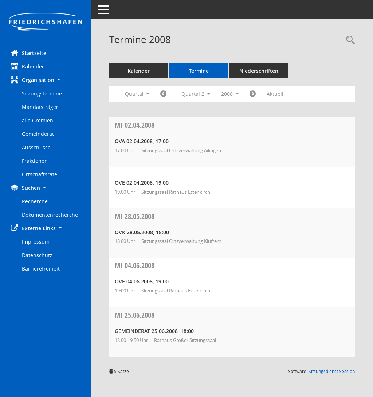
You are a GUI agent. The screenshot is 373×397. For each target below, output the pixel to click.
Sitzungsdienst (332, 371)
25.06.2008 (134, 315)
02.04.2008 (134, 125)
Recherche (35, 201)
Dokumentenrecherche (50, 214)
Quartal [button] (137, 93)
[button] (45, 80)
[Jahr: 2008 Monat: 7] (252, 94)
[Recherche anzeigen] (348, 40)
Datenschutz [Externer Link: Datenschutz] (37, 255)
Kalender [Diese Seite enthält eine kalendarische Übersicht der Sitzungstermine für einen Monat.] (27, 66)
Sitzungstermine (42, 93)
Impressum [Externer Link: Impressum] (36, 241)
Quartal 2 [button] (195, 93)
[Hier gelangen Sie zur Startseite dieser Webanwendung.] (45, 22)
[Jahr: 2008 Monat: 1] (163, 94)
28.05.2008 (134, 216)
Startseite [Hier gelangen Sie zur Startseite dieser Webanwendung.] (28, 52)
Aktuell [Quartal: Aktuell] (275, 93)
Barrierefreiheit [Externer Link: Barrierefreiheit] (41, 268)
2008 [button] (230, 93)
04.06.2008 (134, 265)
